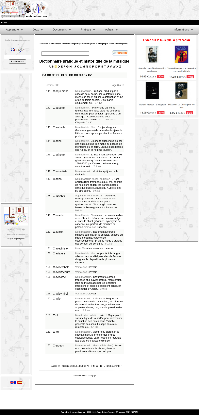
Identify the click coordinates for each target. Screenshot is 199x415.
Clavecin (58, 231)
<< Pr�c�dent (65, 366)
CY (85, 75)
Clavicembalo (61, 267)
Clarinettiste (60, 171)
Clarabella (59, 127)
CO (71, 75)
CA (44, 75)
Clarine (57, 141)
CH (58, 75)
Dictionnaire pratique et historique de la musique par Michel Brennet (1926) (95, 44)
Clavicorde (59, 277)
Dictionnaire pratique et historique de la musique (84, 61)
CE (54, 75)
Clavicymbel (60, 293)
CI (62, 75)
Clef (55, 315)
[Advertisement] (16, 136)
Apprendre (12, 29)
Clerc (56, 331)
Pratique (86, 29)
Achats (109, 29)
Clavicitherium (61, 272)
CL (66, 75)
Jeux (36, 29)
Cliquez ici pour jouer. (16, 239)
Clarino (57, 179)
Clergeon (58, 345)
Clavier (57, 298)
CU (81, 75)
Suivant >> (116, 366)
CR (76, 75)
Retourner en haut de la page (85, 375)
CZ (90, 75)
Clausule (58, 215)
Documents (60, 29)
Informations (181, 29)
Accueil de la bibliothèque (50, 44)
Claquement (60, 91)
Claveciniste (60, 248)
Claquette (59, 107)
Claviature (59, 253)
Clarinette (59, 154)
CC (49, 75)
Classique (59, 195)
